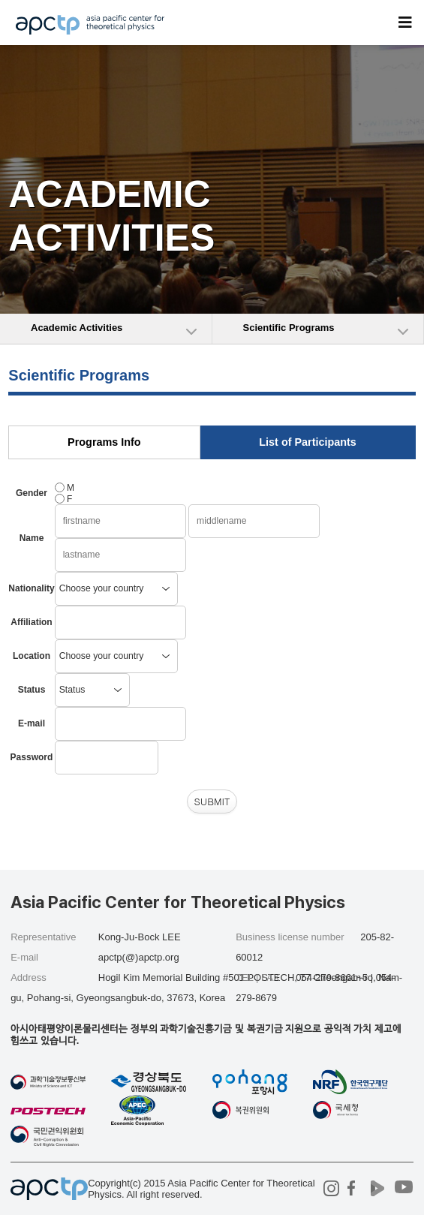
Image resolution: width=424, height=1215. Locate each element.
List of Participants (307, 442)
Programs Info (104, 442)
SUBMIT (212, 801)
